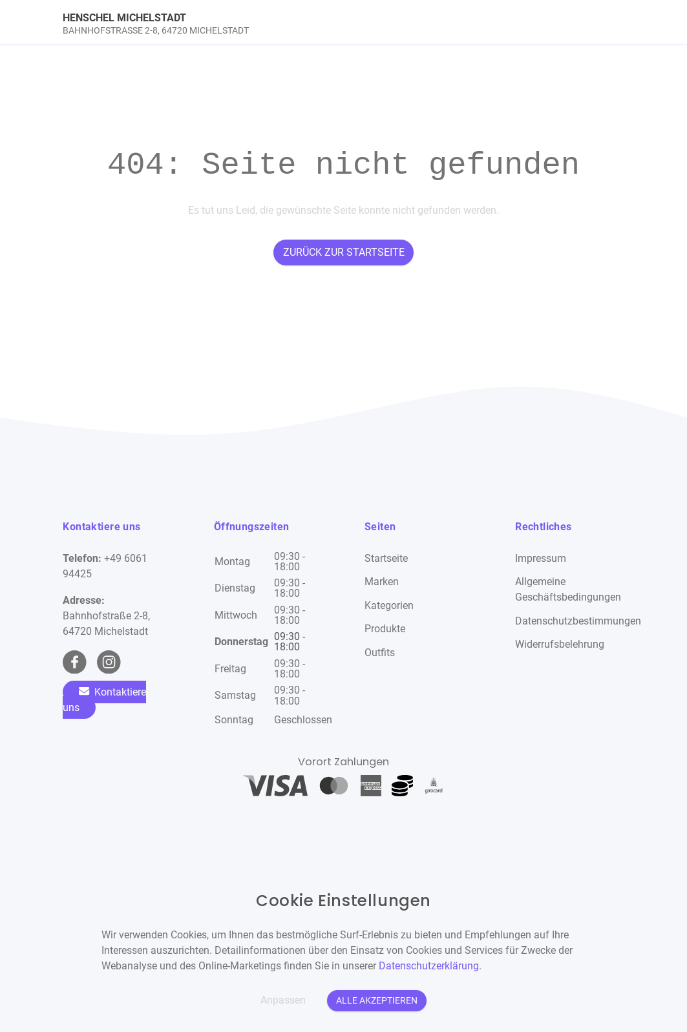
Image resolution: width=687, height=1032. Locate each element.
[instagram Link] (109, 662)
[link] (273, 22)
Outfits (380, 652)
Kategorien (389, 605)
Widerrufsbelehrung (559, 644)
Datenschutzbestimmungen (578, 621)
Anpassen (283, 1000)
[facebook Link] (75, 662)
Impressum (540, 558)
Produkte (385, 629)
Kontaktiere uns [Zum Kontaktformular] (104, 700)
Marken (382, 581)
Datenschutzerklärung (429, 966)
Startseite (386, 558)
